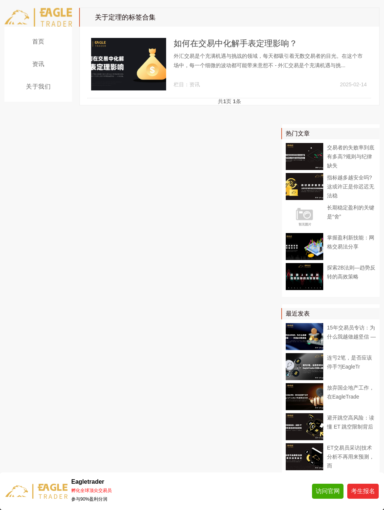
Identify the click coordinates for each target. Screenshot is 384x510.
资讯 (38, 64)
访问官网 (328, 491)
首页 (38, 41)
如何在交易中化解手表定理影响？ (235, 43)
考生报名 (363, 491)
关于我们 (38, 86)
